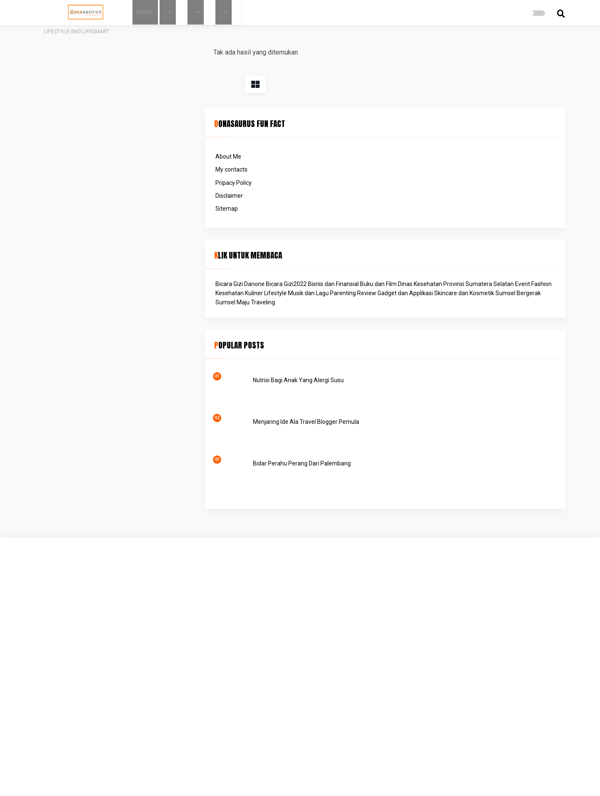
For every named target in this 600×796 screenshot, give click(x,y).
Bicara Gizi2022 (483, 212)
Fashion (439, 240)
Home (177, 12)
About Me (425, 85)
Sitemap (423, 137)
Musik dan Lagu (456, 249)
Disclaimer (426, 124)
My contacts (428, 98)
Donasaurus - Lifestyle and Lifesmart (327, 779)
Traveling (439, 277)
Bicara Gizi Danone (437, 212)
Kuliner (489, 240)
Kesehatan (464, 240)
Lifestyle (423, 249)
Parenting (491, 249)
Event (420, 240)
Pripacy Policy (430, 111)
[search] (527, 14)
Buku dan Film (466, 222)
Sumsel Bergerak (472, 268)
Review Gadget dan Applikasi (450, 259)
